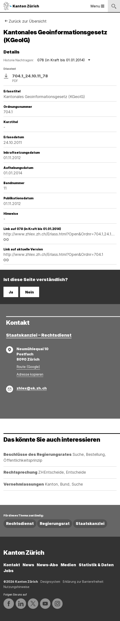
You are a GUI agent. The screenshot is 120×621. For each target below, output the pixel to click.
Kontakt (11, 565)
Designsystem (50, 581)
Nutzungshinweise (16, 587)
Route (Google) (28, 367)
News (28, 565)
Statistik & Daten (96, 565)
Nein (29, 292)
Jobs (8, 570)
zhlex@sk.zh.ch (32, 388)
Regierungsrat (55, 523)
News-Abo (47, 565)
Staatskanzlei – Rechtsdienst (39, 335)
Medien (68, 565)
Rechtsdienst (20, 523)
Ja (11, 292)
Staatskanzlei (90, 523)
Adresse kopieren (30, 374)
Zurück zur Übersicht (28, 21)
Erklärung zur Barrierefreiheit (83, 581)
